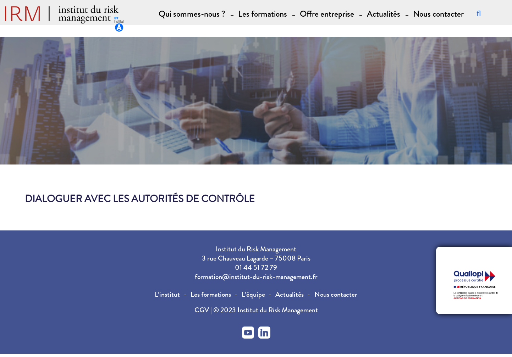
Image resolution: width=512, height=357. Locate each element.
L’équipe (253, 294)
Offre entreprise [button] (327, 14)
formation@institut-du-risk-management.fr (256, 277)
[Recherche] (479, 15)
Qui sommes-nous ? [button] (192, 14)
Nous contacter (438, 14)
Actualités (383, 14)
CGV (202, 310)
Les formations (211, 294)
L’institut (167, 294)
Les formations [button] (262, 14)
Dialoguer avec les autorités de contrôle (140, 198)
